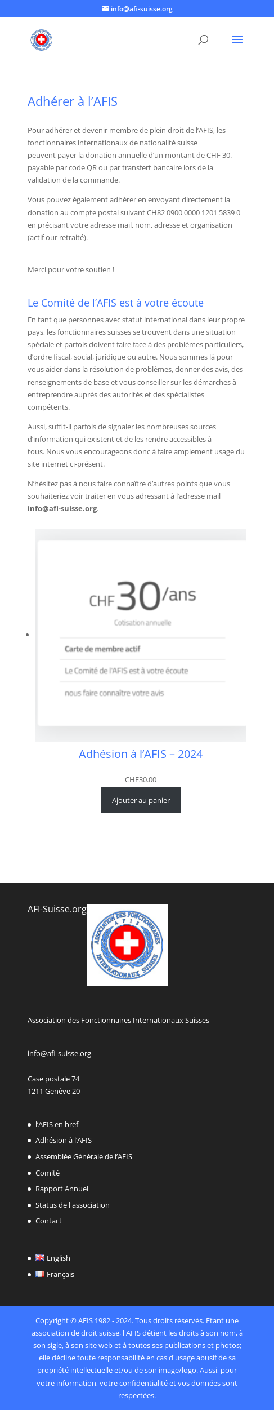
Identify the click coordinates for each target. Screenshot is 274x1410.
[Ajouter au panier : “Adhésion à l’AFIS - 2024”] (141, 800)
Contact (48, 1221)
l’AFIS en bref (56, 1124)
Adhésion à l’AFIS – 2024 (141, 754)
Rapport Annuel (61, 1188)
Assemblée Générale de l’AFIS (83, 1156)
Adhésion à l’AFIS (63, 1140)
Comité (47, 1173)
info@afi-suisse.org (59, 1053)
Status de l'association (72, 1205)
